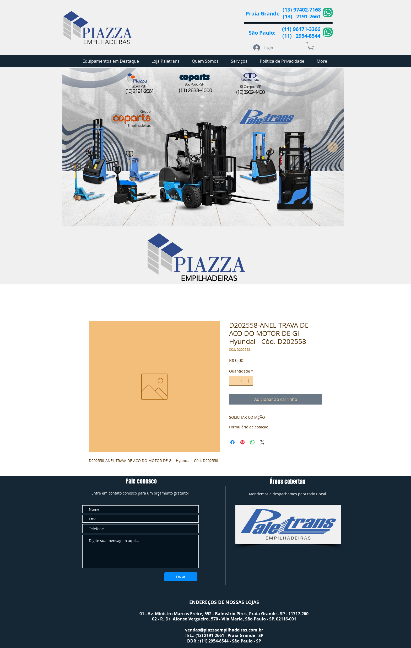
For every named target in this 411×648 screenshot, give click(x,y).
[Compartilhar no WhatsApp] (252, 442)
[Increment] (249, 380)
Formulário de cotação (248, 426)
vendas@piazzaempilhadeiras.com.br (224, 630)
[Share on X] (262, 442)
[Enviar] (180, 576)
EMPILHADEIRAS (106, 42)
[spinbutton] (241, 380)
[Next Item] (332, 147)
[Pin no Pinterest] (242, 442)
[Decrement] (233, 380)
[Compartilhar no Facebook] (232, 442)
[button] (311, 46)
